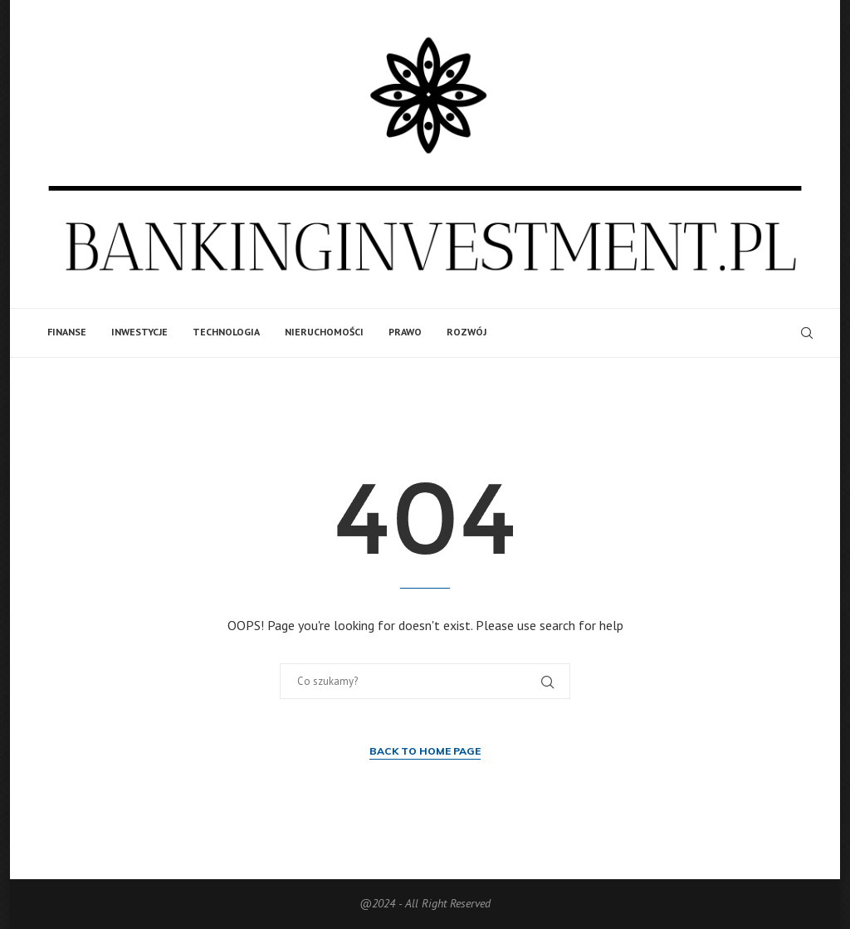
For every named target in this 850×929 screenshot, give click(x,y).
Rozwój (466, 331)
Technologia (226, 331)
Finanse (66, 331)
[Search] (807, 333)
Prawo (405, 331)
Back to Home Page (425, 751)
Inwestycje (139, 331)
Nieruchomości (324, 331)
